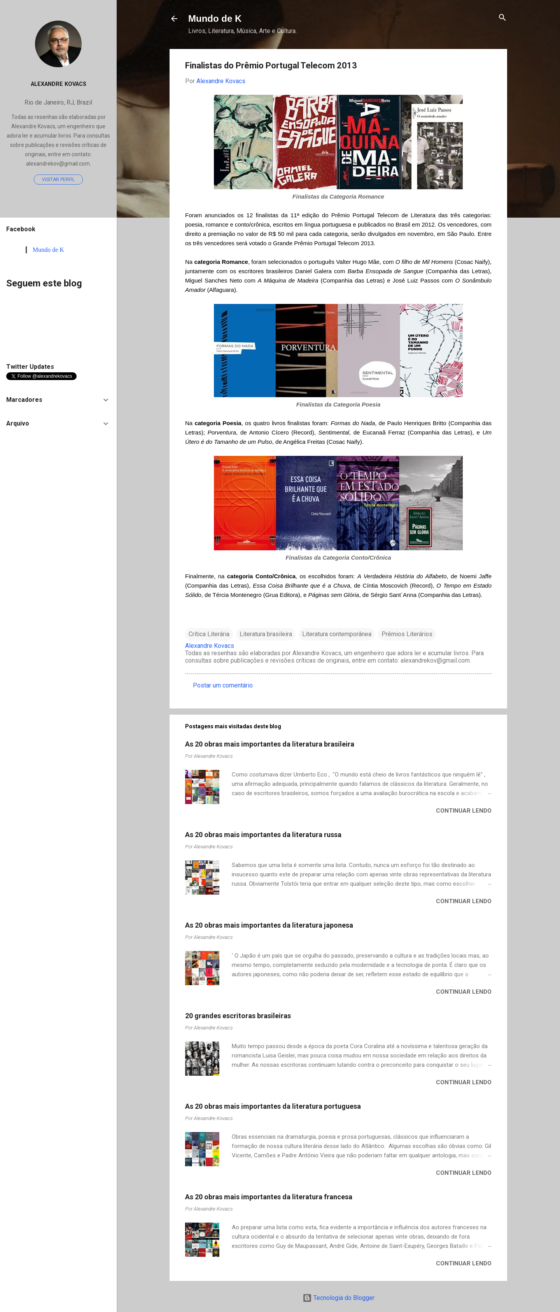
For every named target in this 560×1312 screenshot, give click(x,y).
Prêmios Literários (407, 634)
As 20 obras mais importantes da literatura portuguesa (273, 1106)
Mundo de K (215, 18)
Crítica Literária (209, 634)
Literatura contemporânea (336, 634)
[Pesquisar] (502, 18)
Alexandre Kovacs (58, 84)
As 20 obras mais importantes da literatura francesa (268, 1197)
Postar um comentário (223, 685)
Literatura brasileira (266, 634)
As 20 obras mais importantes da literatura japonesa (269, 925)
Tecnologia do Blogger (338, 1298)
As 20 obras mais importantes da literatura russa (263, 834)
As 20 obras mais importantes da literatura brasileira (269, 744)
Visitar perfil (58, 179)
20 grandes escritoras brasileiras (238, 1016)
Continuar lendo (464, 810)
